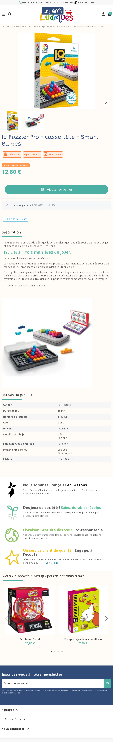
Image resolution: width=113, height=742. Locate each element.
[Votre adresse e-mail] (53, 683)
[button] (51, 651)
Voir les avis (52, 562)
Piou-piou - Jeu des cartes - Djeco (83, 639)
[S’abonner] (107, 683)
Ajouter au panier (56, 189)
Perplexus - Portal (30, 639)
